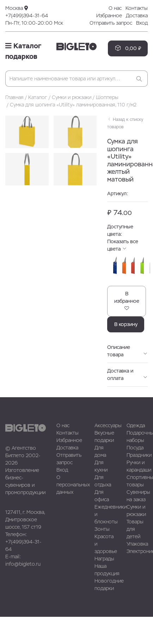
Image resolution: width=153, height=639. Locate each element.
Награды (104, 558)
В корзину (125, 324)
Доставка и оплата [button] (127, 374)
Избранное (109, 15)
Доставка (137, 15)
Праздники (139, 455)
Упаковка (137, 544)
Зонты (102, 529)
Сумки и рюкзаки (71, 97)
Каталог (37, 97)
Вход (142, 23)
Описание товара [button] (127, 351)
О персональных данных (73, 484)
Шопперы (107, 97)
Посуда (135, 447)
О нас (115, 8)
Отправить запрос (111, 23)
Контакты (137, 8)
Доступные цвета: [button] (127, 230)
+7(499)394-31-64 (26, 15)
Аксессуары (108, 425)
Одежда (136, 425)
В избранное (126, 300)
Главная (14, 97)
